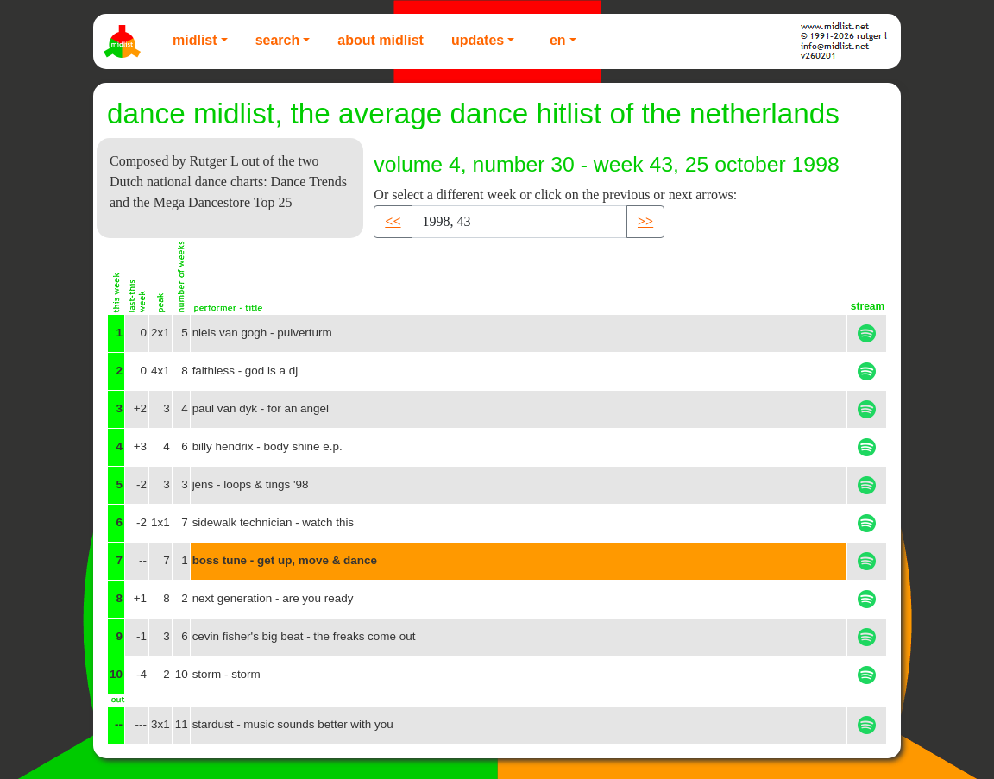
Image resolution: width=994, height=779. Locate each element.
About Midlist (380, 40)
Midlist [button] (195, 40)
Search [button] (277, 40)
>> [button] (645, 221)
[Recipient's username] (519, 221)
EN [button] (558, 40)
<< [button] (392, 221)
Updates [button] (477, 40)
